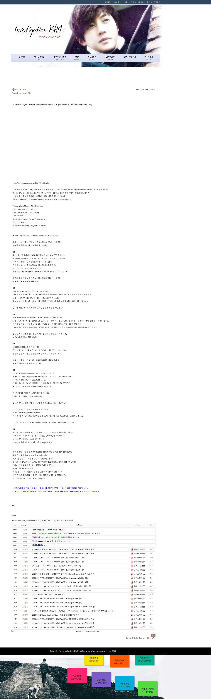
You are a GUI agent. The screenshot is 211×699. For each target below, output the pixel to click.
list (13, 505)
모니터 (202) (69, 520)
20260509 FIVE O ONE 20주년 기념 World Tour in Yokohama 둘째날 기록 (60, 578)
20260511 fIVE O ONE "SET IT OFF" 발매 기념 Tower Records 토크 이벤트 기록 (63, 574)
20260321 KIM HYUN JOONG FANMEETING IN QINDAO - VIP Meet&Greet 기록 (64, 607)
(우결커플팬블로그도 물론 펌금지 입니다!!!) (65, 533)
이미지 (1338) (50, 520)
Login (13, 515)
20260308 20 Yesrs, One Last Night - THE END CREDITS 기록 (55, 615)
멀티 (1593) (40, 520)
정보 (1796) (30, 520)
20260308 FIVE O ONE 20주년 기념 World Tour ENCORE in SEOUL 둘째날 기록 (63, 619)
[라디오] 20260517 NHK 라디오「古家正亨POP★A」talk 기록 (56, 566)
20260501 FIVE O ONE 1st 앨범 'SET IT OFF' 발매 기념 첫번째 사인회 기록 (61, 590)
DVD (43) (60, 520)
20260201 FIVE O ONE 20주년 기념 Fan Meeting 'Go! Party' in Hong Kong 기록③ (63, 627)
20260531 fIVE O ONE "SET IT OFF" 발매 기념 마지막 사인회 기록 (58, 557)
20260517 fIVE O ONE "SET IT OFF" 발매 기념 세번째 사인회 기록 (58, 570)
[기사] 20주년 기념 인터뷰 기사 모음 (46, 594)
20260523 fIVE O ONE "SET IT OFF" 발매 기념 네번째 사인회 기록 (58, 562)
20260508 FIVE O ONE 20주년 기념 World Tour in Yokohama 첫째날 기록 (60, 582)
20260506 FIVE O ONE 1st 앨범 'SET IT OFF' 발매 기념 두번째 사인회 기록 (61, 586)
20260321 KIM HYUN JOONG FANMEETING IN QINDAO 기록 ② (58, 598)
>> (101, 631)
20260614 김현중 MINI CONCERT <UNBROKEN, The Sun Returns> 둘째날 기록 (63, 549)
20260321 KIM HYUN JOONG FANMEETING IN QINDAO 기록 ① (58, 603)
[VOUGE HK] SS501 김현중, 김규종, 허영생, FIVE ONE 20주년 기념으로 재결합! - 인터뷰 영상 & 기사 (72, 611)
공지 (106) (22, 520)
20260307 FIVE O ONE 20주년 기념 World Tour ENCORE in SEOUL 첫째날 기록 (63, 623)
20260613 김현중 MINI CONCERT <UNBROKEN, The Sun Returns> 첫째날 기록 (63, 553)
